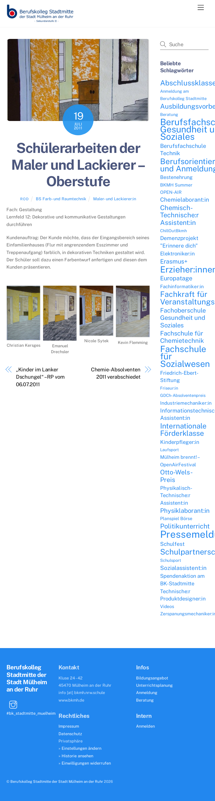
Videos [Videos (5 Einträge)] (167, 606)
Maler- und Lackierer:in (114, 198)
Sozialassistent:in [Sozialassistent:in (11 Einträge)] (183, 568)
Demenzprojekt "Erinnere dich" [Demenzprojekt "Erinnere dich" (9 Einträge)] (179, 241)
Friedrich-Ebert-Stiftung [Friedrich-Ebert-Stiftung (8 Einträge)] (179, 376)
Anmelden (145, 726)
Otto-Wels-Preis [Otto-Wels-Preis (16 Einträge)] (176, 476)
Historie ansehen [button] (77, 755)
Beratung (145, 700)
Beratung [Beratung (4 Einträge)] (169, 114)
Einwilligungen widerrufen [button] (86, 763)
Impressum (69, 726)
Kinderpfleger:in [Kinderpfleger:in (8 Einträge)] (179, 442)
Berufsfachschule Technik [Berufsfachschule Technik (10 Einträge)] (183, 149)
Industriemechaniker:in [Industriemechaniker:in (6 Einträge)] (186, 403)
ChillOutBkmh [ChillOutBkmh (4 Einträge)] (173, 230)
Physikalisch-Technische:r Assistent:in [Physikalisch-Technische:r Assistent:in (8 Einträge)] (176, 495)
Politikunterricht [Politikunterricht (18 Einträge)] (185, 526)
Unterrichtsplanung (154, 685)
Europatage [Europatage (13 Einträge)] (176, 278)
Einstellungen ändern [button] (81, 748)
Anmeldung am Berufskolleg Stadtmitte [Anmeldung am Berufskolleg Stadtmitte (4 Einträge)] (183, 95)
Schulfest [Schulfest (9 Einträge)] (172, 544)
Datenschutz (70, 733)
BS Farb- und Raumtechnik (61, 198)
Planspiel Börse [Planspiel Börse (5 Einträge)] (176, 518)
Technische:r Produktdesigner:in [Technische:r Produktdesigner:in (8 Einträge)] (183, 595)
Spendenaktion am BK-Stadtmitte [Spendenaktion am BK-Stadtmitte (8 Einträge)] (182, 579)
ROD (24, 199)
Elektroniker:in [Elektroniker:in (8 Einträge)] (177, 253)
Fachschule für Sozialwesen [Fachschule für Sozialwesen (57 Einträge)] (185, 356)
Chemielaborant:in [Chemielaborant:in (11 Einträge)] (184, 199)
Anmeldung (146, 692)
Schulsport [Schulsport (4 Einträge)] (170, 560)
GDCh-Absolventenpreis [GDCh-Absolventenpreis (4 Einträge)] (182, 395)
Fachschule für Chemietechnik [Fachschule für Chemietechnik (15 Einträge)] (182, 337)
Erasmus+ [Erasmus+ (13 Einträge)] (174, 261)
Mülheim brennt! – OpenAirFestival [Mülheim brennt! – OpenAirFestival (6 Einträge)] (179, 460)
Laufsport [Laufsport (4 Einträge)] (169, 449)
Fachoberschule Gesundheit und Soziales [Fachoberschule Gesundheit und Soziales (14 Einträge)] (183, 318)
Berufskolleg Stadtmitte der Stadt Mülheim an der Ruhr (56, 781)
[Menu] (200, 7)
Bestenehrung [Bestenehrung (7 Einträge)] (176, 177)
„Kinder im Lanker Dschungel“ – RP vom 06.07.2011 (40, 377)
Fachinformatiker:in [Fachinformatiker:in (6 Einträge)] (182, 286)
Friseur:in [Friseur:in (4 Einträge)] (169, 388)
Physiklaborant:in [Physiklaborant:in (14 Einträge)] (185, 510)
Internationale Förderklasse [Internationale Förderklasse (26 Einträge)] (183, 429)
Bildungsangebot (152, 678)
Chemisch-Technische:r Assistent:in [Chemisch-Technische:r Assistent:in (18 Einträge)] (179, 215)
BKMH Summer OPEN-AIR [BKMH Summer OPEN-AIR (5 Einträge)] (176, 188)
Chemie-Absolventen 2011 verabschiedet (116, 373)
